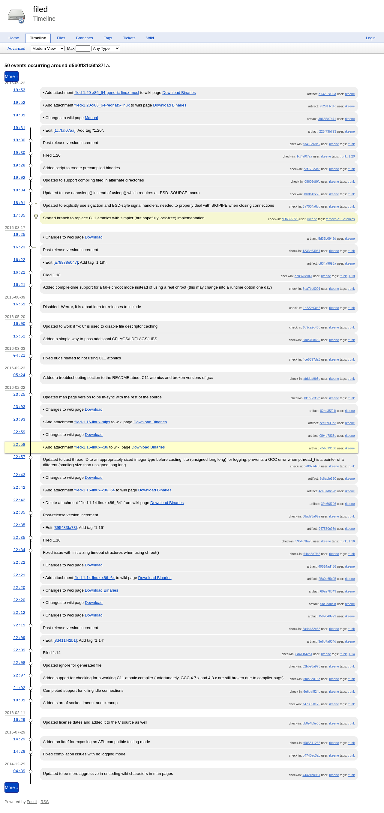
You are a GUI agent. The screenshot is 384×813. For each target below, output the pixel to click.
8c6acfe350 (328, 478)
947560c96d (327, 528)
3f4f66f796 (328, 504)
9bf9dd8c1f (328, 604)
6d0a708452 (311, 340)
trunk (351, 144)
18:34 (19, 190)
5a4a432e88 (311, 629)
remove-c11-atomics (340, 219)
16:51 (19, 304)
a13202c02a (327, 94)
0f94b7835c (328, 435)
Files (61, 38)
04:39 (19, 771)
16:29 (19, 719)
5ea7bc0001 (311, 288)
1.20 (352, 156)
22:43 (19, 475)
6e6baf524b (311, 691)
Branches (84, 38)
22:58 (19, 444)
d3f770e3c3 (312, 169)
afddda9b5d (311, 378)
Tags (108, 38)
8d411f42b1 (304, 654)
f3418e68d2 (311, 144)
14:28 (19, 751)
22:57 (19, 457)
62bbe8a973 (311, 666)
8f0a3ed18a (311, 679)
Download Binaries (179, 92)
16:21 (19, 284)
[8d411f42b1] (65, 640)
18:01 (19, 203)
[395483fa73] (65, 527)
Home (13, 38)
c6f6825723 (290, 219)
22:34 (19, 550)
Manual (91, 118)
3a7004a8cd (311, 206)
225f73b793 (327, 131)
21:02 (19, 688)
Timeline (38, 38)
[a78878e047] (65, 262)
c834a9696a (327, 263)
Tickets (129, 38)
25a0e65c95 (327, 578)
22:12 (19, 612)
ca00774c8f (312, 466)
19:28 (19, 165)
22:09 (19, 637)
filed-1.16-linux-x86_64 (94, 490)
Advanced (16, 48)
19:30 (19, 140)
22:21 (19, 575)
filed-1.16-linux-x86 (91, 447)
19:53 (19, 90)
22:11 (19, 625)
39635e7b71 (327, 119)
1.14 (352, 654)
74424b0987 (311, 775)
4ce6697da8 (311, 359)
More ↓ (11, 787)
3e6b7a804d (327, 641)
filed (40, 9)
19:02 (19, 177)
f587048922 (327, 616)
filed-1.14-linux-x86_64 (94, 577)
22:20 (19, 587)
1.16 (352, 541)
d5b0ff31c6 (328, 448)
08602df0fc (312, 181)
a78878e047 (303, 276)
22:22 (19, 562)
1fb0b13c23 (312, 194)
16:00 (19, 323)
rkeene (350, 94)
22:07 (19, 675)
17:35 (19, 215)
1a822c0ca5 (311, 308)
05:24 (19, 375)
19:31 (19, 115)
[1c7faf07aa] (64, 130)
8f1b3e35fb (312, 398)
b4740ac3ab (311, 755)
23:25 (19, 394)
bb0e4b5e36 (311, 723)
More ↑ (11, 76)
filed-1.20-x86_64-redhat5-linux (102, 105)
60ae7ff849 (328, 591)
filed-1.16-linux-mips (92, 422)
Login (371, 38)
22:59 (19, 432)
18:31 (19, 700)
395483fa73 (304, 541)
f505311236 (311, 743)
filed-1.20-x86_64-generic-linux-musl (106, 92)
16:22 (19, 259)
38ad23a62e (311, 516)
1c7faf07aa (304, 156)
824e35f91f (328, 410)
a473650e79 (311, 704)
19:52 (19, 102)
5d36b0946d (327, 238)
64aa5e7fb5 (311, 554)
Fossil (32, 802)
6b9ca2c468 (311, 327)
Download (94, 237)
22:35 (19, 512)
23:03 (19, 407)
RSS (44, 802)
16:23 (19, 247)
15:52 (19, 336)
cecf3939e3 (328, 423)
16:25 (19, 234)
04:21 (19, 355)
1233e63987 (311, 251)
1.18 (352, 276)
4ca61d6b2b (327, 491)
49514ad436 (327, 566)
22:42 (19, 487)
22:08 (19, 662)
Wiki (150, 38)
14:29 (19, 739)
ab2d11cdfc (328, 106)
